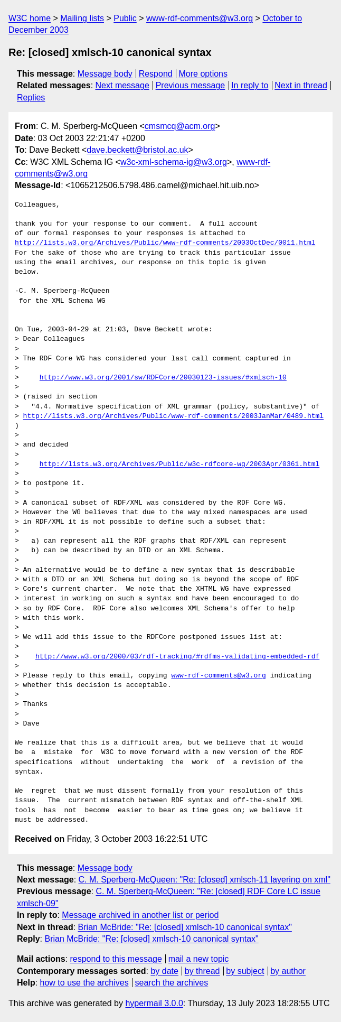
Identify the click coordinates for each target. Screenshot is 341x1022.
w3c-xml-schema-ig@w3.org (173, 161)
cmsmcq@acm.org (180, 126)
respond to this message (116, 958)
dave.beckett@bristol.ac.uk (137, 149)
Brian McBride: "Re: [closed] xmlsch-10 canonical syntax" (185, 927)
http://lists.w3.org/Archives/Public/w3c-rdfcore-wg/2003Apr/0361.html (179, 464)
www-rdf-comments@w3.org (199, 18)
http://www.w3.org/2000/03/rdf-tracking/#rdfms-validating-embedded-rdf (177, 657)
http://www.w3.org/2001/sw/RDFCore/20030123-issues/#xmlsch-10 (163, 378)
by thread (202, 971)
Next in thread (300, 85)
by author (288, 971)
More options (203, 73)
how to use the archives (84, 982)
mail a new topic (198, 958)
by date (164, 971)
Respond (156, 73)
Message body (105, 73)
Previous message (190, 85)
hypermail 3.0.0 (154, 1003)
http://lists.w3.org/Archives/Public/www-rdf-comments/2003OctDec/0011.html (165, 243)
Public (125, 18)
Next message (122, 85)
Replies (31, 97)
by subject (245, 971)
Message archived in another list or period (140, 914)
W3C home (29, 18)
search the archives (172, 982)
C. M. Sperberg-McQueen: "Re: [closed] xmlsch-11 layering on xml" (204, 879)
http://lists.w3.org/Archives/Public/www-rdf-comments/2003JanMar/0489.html (173, 416)
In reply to (249, 85)
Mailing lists (82, 18)
